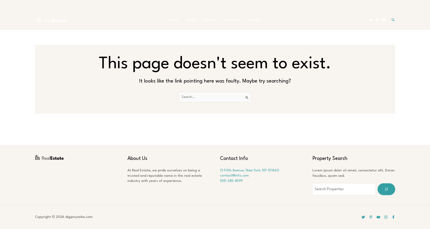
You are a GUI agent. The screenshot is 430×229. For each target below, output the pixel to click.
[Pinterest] (377, 20)
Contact (251, 19)
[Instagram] (386, 217)
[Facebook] (393, 217)
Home (177, 19)
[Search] (386, 189)
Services (209, 19)
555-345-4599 (231, 181)
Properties (230, 19)
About (192, 19)
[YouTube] (383, 20)
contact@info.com (234, 176)
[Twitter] (370, 20)
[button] (393, 19)
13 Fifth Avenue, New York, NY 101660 (250, 170)
